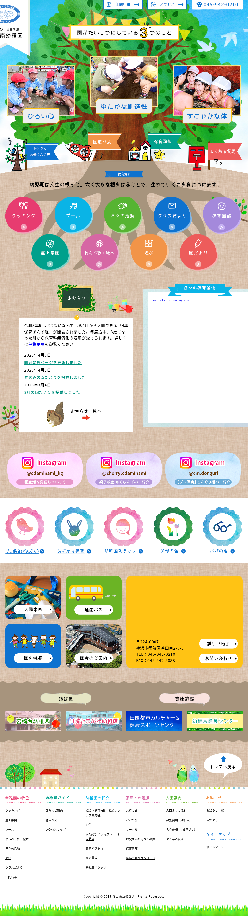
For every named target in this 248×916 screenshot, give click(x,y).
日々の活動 (12, 848)
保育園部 (132, 848)
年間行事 (11, 877)
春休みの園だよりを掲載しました (55, 377)
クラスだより (14, 867)
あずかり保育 (94, 848)
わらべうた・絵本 (17, 839)
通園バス (51, 820)
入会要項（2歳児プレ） (181, 829)
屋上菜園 (11, 820)
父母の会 (132, 810)
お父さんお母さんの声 (140, 839)
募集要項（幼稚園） (179, 820)
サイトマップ (215, 847)
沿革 (89, 825)
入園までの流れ (176, 810)
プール (9, 829)
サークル (132, 829)
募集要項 (36, 344)
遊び (8, 858)
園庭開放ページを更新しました (53, 362)
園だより (212, 820)
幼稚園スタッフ (96, 867)
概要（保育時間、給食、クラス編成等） (103, 812)
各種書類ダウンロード (140, 858)
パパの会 (132, 820)
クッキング (12, 810)
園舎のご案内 (54, 810)
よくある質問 (175, 839)
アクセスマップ (56, 829)
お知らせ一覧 (215, 810)
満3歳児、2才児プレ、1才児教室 (103, 836)
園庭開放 (91, 858)
